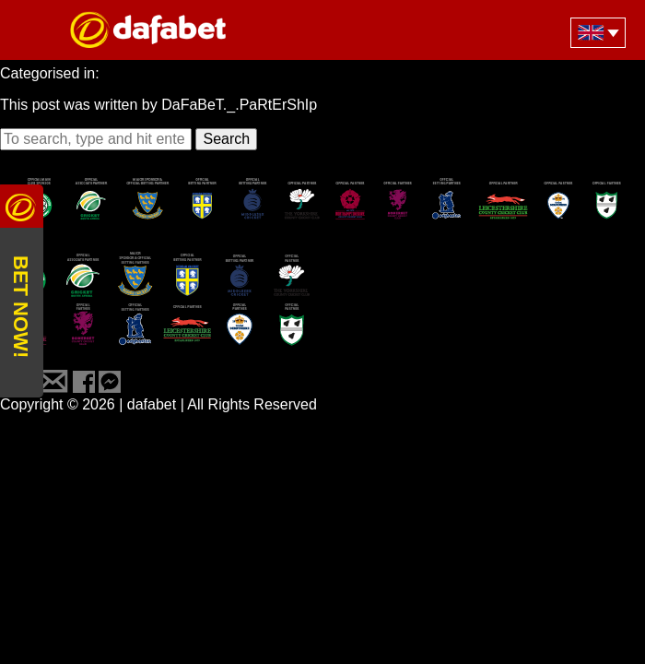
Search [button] (226, 139)
